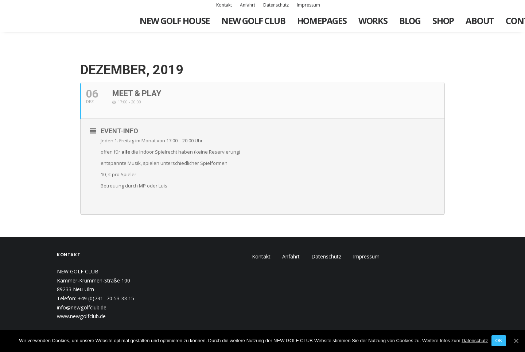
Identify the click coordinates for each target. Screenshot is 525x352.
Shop (443, 21)
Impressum (308, 5)
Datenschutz (276, 5)
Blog (410, 21)
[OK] (516, 340)
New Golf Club (253, 21)
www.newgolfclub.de (81, 294)
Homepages (322, 21)
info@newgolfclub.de (81, 285)
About (480, 21)
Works (373, 21)
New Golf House (175, 21)
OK (498, 340)
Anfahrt (247, 5)
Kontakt (224, 5)
